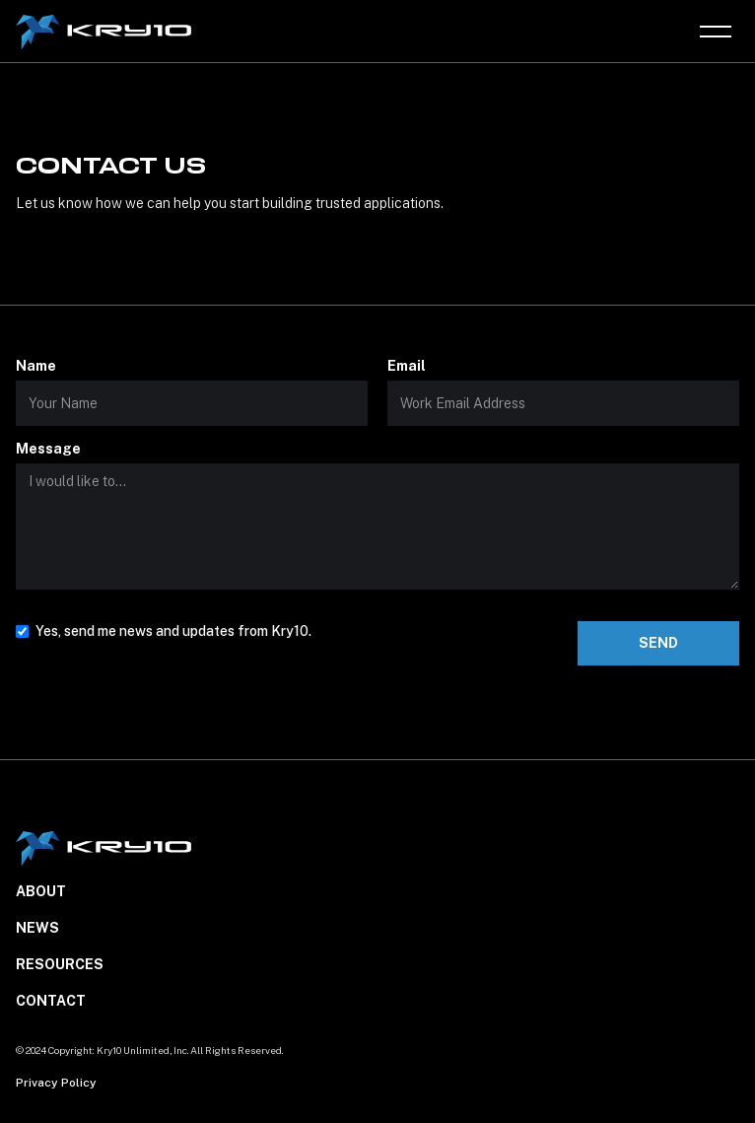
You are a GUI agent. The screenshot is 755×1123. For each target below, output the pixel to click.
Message (48, 449)
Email (406, 366)
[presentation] (165, 708)
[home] (106, 32)
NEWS (37, 928)
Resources (59, 964)
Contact (51, 1001)
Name (36, 366)
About (41, 891)
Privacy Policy (56, 1082)
